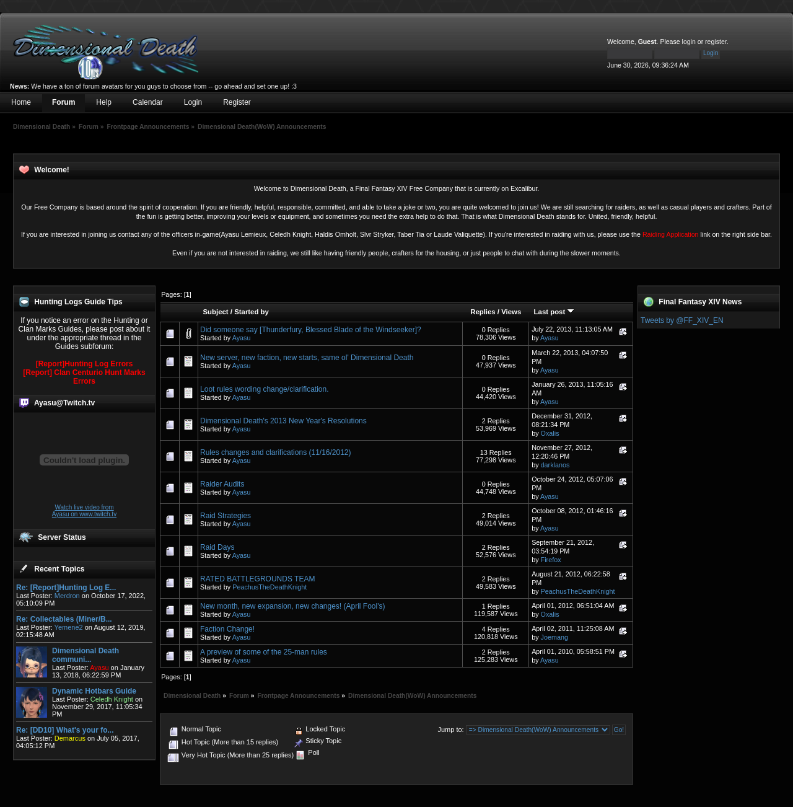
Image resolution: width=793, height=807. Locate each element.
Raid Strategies (225, 515)
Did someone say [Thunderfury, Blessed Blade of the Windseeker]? (310, 329)
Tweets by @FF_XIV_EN (682, 320)
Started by (251, 311)
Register (237, 102)
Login (193, 102)
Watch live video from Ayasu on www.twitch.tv (84, 511)
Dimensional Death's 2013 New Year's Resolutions (283, 421)
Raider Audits (222, 484)
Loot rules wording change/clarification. (264, 389)
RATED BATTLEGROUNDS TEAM (257, 579)
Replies (483, 311)
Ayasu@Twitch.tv (64, 403)
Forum (63, 102)
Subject (216, 311)
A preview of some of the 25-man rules (263, 652)
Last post (554, 311)
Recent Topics (59, 569)
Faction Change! (227, 629)
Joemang (554, 637)
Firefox (551, 559)
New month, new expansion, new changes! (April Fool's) (292, 606)
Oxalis (550, 433)
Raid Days (217, 547)
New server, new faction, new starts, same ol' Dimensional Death (306, 357)
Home (21, 102)
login (689, 41)
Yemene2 (69, 627)
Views (511, 311)
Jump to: (450, 729)
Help (104, 102)
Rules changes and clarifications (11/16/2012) (275, 452)
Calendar (148, 102)
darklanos (555, 465)
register (716, 41)
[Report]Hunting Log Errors (84, 363)
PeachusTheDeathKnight (269, 587)
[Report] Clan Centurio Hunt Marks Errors (84, 377)
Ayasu (241, 338)
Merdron (67, 595)
